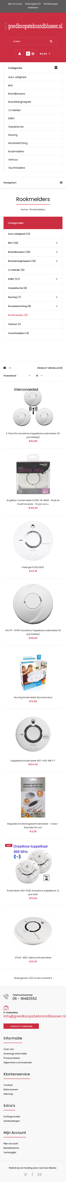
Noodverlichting (17, 143)
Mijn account (11, 1143)
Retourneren (11, 1089)
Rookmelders (16, 151)
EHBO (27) (14, 279)
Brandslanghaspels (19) (22, 261)
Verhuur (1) (14, 324)
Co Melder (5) (16, 270)
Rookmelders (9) (18, 315)
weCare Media (47, 1168)
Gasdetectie (16, 127)
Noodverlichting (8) (19, 306)
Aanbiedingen (12, 1121)
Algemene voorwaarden (18, 1062)
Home (24, 209)
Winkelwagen (51, 3)
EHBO (11, 118)
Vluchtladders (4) (18, 333)
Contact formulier (21, 1026)
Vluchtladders (16, 168)
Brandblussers (16, 93)
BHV (10, 85)
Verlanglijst (10, 1152)
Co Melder (14, 110)
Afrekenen (33, 7)
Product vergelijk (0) (49, 368)
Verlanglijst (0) (33, 3)
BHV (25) (13, 243)
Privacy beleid (12, 1058)
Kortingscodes (12, 1116)
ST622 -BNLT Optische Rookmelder (33, 957)
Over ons (9, 1049)
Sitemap (8, 1094)
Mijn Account (15, 3)
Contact (8, 1085)
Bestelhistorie (11, 1148)
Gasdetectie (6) (17, 288)
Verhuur (13, 159)
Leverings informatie (15, 1053)
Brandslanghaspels (19, 102)
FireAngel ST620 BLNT (33, 567)
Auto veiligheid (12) (19, 234)
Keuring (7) (14, 297)
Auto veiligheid (17, 77)
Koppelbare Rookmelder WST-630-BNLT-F (33, 760)
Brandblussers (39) (19, 252)
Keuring (12, 135)
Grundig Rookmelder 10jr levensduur (33, 697)
